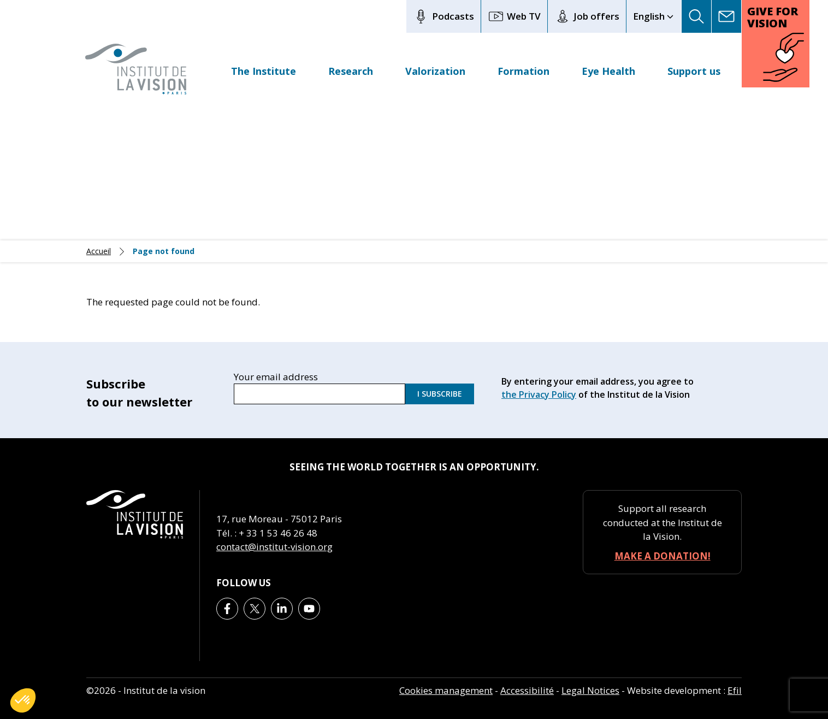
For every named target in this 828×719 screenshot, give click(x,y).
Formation (523, 71)
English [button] (649, 16)
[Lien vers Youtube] (309, 609)
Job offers (586, 16)
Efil (735, 690)
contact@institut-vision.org (274, 546)
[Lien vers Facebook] (227, 609)
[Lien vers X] (254, 609)
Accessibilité (527, 690)
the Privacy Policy (538, 394)
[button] (697, 16)
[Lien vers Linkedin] (282, 609)
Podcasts (443, 16)
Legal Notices (590, 690)
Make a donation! (662, 556)
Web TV (514, 16)
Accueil (98, 251)
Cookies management (446, 690)
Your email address (276, 375)
